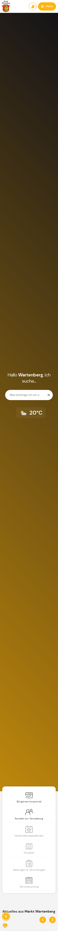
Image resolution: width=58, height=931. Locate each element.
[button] (47, 6)
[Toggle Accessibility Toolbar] (6, 916)
